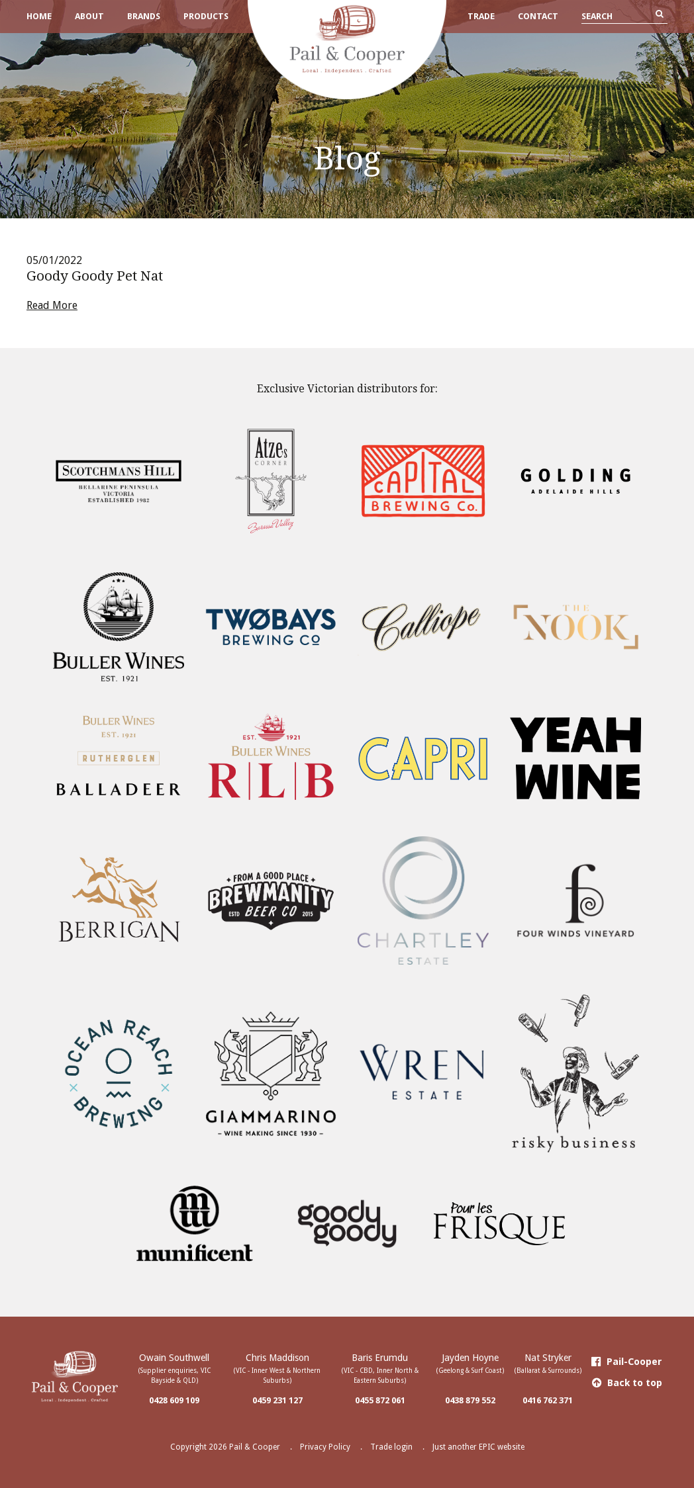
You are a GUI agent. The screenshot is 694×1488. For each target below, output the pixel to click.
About (89, 16)
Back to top (627, 1383)
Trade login (391, 1447)
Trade (481, 16)
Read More (51, 305)
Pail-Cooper (626, 1361)
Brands (143, 16)
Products (205, 16)
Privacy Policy (325, 1447)
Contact (538, 16)
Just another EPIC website (478, 1447)
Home (39, 16)
